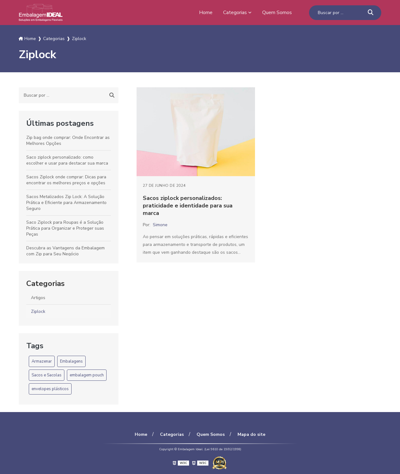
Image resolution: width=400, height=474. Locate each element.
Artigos (38, 298)
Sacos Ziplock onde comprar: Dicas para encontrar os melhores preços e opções (66, 180)
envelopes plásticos (50, 389)
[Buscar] (370, 13)
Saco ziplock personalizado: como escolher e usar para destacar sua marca (67, 160)
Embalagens (71, 361)
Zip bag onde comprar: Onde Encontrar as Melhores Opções (68, 140)
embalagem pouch (87, 375)
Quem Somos (277, 12)
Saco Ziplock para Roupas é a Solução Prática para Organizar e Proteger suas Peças (65, 228)
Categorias (235, 12)
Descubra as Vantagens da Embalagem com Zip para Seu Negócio (65, 251)
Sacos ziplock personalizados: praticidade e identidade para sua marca (187, 205)
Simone (160, 225)
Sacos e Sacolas (47, 375)
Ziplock (38, 311)
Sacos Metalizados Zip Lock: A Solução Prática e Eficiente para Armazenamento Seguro (66, 203)
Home (205, 12)
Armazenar (42, 361)
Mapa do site (251, 434)
